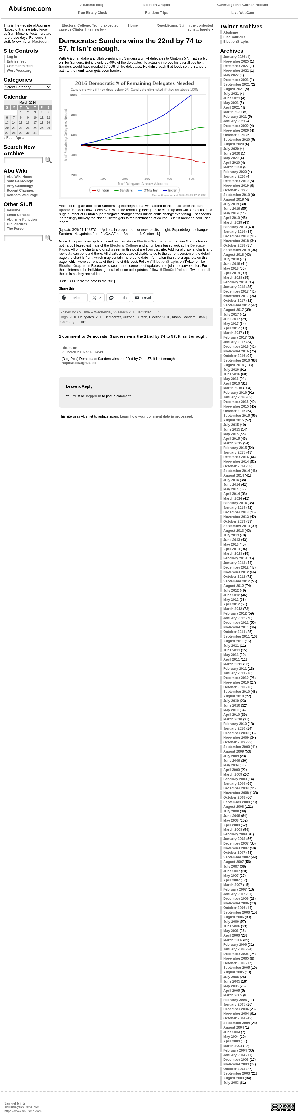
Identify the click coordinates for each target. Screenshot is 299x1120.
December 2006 (236, 898)
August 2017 (233, 310)
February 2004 (235, 1050)
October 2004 (234, 1018)
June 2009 (231, 760)
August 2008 (233, 806)
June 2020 (231, 153)
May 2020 (231, 158)
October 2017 (234, 300)
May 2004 (231, 1036)
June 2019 (231, 208)
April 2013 (231, 549)
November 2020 (236, 130)
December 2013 (236, 512)
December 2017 (236, 291)
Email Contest (18, 215)
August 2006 (233, 917)
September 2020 (236, 139)
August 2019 (233, 199)
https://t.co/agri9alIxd (79, 363)
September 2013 (236, 526)
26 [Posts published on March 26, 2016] (48, 127)
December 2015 (236, 402)
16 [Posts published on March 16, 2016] (28, 122)
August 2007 (233, 862)
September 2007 (236, 857)
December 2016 (236, 346)
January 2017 (234, 342)
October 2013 (234, 521)
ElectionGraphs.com (154, 241)
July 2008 (231, 811)
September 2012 (236, 581)
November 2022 (236, 70)
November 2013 (236, 517)
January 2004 (234, 1055)
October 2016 (234, 356)
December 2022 (236, 66)
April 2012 (231, 604)
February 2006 (235, 944)
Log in (12, 57)
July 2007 (231, 866)
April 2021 (231, 107)
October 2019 (234, 190)
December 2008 (236, 788)
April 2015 (231, 438)
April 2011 (231, 659)
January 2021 (234, 121)
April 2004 (231, 1041)
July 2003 (231, 1082)
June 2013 (231, 540)
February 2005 (235, 1000)
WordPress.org (19, 70)
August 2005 (233, 972)
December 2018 (236, 236)
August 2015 (233, 420)
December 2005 (236, 954)
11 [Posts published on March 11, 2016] (42, 117)
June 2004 (231, 1032)
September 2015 (236, 415)
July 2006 (231, 921)
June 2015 (231, 429)
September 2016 (236, 360)
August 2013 (233, 530)
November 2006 (236, 903)
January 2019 (234, 231)
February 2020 (235, 172)
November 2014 (236, 461)
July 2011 (231, 645)
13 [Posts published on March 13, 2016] (7, 122)
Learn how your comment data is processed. (156, 416)
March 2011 (232, 664)
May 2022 (231, 75)
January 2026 (234, 57)
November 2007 (236, 848)
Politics (81, 322)
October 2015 (234, 411)
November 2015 (236, 406)
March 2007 (232, 885)
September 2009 (236, 747)
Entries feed (16, 61)
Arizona (128, 317)
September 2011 (236, 636)
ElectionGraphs (236, 42)
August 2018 (233, 254)
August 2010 (233, 696)
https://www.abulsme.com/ (23, 1111)
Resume (13, 210)
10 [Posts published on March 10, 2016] (35, 117)
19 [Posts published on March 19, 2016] (48, 122)
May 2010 (231, 710)
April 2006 (231, 935)
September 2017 (236, 305)
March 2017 (232, 333)
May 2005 (231, 986)
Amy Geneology (20, 186)
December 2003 (236, 1059)
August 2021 (233, 89)
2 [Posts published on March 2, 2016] (28, 112)
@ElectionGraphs (164, 262)
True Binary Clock (92, 13)
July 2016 (231, 369)
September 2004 (236, 1023)
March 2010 (232, 719)
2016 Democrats (108, 317)
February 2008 (235, 834)
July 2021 (231, 93)
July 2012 (231, 590)
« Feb (8, 138)
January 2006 (234, 949)
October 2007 (234, 852)
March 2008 (232, 829)
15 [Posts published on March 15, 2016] (20, 122)
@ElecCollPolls (172, 270)
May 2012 (231, 599)
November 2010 (236, 682)
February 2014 (235, 503)
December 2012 (236, 567)
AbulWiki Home (19, 177)
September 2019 (236, 195)
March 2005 (232, 995)
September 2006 (236, 912)
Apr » (19, 138)
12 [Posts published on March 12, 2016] (48, 117)
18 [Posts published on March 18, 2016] (42, 122)
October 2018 (234, 245)
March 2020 (232, 167)
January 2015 (234, 452)
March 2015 (232, 443)
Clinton (142, 317)
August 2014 (233, 475)
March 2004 (232, 1046)
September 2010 (236, 691)
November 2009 (236, 737)
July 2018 (231, 259)
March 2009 (232, 774)
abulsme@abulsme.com (22, 1107)
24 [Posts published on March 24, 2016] (35, 127)
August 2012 (233, 586)
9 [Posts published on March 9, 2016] (28, 117)
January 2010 (234, 728)
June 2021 (231, 98)
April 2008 (231, 825)
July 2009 (231, 756)
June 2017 (231, 319)
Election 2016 (159, 317)
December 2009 (236, 733)
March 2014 (232, 498)
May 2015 (231, 434)
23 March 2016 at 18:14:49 (82, 352)
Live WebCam (242, 13)
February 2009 (235, 779)
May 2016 (231, 379)
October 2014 (234, 466)
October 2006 (234, 908)
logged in (93, 396)
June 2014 (231, 484)
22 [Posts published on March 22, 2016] (20, 127)
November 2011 (236, 627)
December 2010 (236, 678)
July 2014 (231, 480)
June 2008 (231, 816)
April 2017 (231, 328)
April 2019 (231, 218)
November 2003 (236, 1064)
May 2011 (231, 655)
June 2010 (231, 705)
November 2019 (236, 185)
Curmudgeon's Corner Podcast (242, 5)
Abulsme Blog (92, 5)
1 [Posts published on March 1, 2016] (20, 112)
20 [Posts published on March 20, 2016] (7, 127)
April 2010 (231, 714)
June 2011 (231, 650)
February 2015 (235, 448)
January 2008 (234, 839)
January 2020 (234, 176)
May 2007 (231, 875)
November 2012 (236, 572)
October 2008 (234, 797)
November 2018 (236, 241)
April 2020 (231, 162)
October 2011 (234, 632)
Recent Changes (20, 190)
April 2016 (231, 383)
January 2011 (234, 673)
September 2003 (236, 1073)
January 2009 (234, 783)
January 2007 (234, 894)
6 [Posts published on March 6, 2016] (7, 117)
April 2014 (231, 494)
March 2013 (232, 553)
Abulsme (230, 32)
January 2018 (234, 287)
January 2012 (234, 618)
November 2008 (236, 793)
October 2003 (234, 1069)
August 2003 (233, 1078)
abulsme (69, 348)
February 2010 (235, 724)
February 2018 (235, 282)
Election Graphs (156, 5)
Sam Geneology (20, 181)
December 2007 (236, 843)
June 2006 (231, 926)
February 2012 (235, 613)
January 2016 (234, 397)
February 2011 (235, 668)
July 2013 (231, 535)
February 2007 (235, 889)
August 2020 (233, 144)
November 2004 (236, 1013)
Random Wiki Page (22, 195)
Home (133, 25)
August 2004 (233, 1027)
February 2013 (235, 558)
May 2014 (231, 489)
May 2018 (231, 268)
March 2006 (232, 940)
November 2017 (236, 296)
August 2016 (233, 365)
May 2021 (231, 103)
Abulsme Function (22, 219)
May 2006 (231, 931)
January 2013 (234, 563)
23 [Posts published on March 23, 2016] (28, 127)
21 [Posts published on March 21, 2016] (14, 127)
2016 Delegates (81, 317)
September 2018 (236, 250)
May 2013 (231, 544)
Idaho (176, 317)
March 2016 (232, 388)
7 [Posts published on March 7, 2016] (14, 117)
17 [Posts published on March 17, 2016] (35, 122)
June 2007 (231, 871)
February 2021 (235, 116)
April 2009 (231, 770)
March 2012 (232, 609)
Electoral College (124, 245)
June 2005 (231, 981)
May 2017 (231, 323)
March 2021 (232, 112)
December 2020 (236, 126)
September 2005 (236, 967)
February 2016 (235, 392)
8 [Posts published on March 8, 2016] (20, 117)
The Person (16, 228)
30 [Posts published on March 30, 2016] (28, 132)
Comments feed (20, 66)
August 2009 (233, 751)
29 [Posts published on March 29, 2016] (20, 132)
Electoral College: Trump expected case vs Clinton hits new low (88, 27)
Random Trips (156, 13)
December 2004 (236, 1009)
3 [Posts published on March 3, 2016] (35, 112)
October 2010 (234, 687)
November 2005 (236, 958)
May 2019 (231, 213)
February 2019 (235, 227)
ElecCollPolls (234, 37)
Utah (201, 317)
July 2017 (231, 314)
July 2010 (231, 701)
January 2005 (234, 1004)
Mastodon (40, 42)
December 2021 (236, 80)
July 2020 (231, 149)
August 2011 (233, 641)
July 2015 (231, 425)
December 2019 (236, 181)
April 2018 (231, 273)
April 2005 (231, 990)
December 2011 (236, 622)
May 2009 (231, 765)
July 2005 (231, 977)
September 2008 (236, 802)
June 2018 (231, 264)
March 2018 (232, 277)
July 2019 (231, 204)
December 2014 (236, 457)
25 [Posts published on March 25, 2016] (42, 127)
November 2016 (236, 351)
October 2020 (234, 135)
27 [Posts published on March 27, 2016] (7, 132)
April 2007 (231, 880)
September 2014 (236, 471)
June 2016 (231, 374)
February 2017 (235, 337)
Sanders (189, 317)
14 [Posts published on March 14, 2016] (14, 122)
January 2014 (234, 507)
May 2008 (231, 820)
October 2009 (234, 742)
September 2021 (236, 84)
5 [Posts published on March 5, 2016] (48, 112)
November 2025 (236, 61)
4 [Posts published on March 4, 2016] (41, 112)
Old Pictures (17, 224)
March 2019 (232, 222)
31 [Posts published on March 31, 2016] (35, 132)
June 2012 (231, 595)
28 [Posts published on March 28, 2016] (14, 132)
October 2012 (234, 576)
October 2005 (234, 963)
